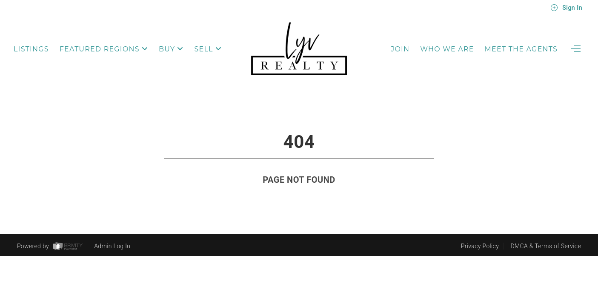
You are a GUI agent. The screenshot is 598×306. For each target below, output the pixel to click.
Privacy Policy (480, 246)
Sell (208, 49)
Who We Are (447, 49)
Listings (31, 49)
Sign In (566, 7)
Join (400, 49)
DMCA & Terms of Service (546, 246)
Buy (171, 49)
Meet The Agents (521, 49)
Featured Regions (104, 49)
